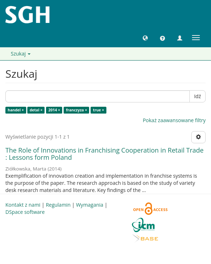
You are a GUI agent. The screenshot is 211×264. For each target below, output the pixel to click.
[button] (145, 38)
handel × (16, 109)
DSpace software (25, 211)
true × (98, 109)
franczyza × (76, 109)
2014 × (54, 109)
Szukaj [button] (21, 53)
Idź (197, 96)
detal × (35, 109)
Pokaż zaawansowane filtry (174, 120)
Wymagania (89, 204)
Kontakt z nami (22, 204)
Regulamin (58, 204)
